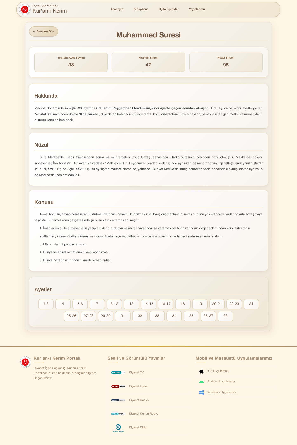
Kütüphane (141, 9)
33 (157, 316)
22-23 (234, 304)
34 (174, 316)
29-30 (106, 316)
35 (191, 316)
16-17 (166, 304)
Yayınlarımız (197, 9)
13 (131, 304)
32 (140, 316)
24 (251, 304)
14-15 (148, 304)
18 (183, 304)
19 (200, 304)
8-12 (114, 304)
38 (226, 316)
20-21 (217, 304)
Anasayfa (117, 9)
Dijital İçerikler (169, 9)
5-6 (80, 304)
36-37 (208, 316)
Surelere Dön (44, 31)
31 (123, 316)
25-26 (71, 316)
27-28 (88, 316)
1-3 (46, 304)
